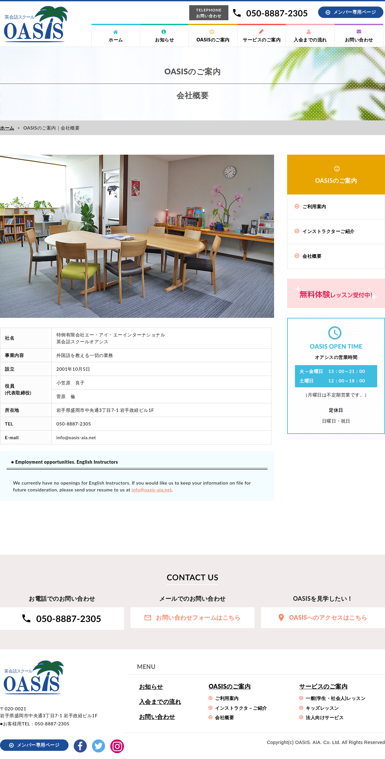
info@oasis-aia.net (152, 489)
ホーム (7, 128)
